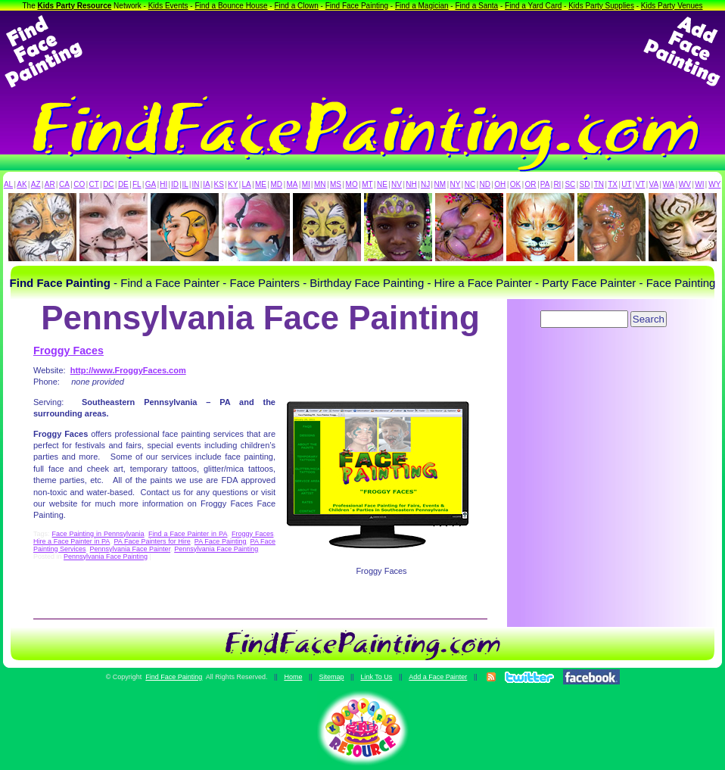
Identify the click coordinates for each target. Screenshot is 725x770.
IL (185, 184)
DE (123, 184)
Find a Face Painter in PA (187, 534)
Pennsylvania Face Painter (130, 549)
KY (233, 184)
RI (557, 184)
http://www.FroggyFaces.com (128, 370)
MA (292, 184)
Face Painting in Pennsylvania (98, 534)
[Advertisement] (362, 51)
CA (64, 184)
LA (246, 184)
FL (137, 184)
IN (195, 184)
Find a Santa (476, 6)
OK (515, 184)
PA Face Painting (220, 541)
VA (654, 184)
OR (531, 184)
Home (293, 677)
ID (175, 184)
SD (585, 184)
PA (545, 184)
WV (685, 184)
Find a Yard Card (533, 6)
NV (396, 184)
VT (641, 184)
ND (485, 184)
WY (714, 184)
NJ (425, 184)
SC (570, 184)
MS (335, 184)
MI (306, 184)
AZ (36, 184)
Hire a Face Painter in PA (71, 541)
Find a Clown (296, 6)
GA (150, 184)
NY (455, 184)
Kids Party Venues (672, 6)
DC (108, 184)
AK (21, 184)
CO (79, 184)
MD (277, 184)
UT (626, 184)
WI (699, 184)
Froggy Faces (68, 350)
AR (50, 184)
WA (669, 184)
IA (206, 184)
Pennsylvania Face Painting (216, 549)
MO (352, 184)
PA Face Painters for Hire (152, 541)
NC (470, 184)
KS (219, 184)
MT (367, 184)
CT (94, 184)
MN (320, 184)
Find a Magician (422, 6)
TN (599, 184)
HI (163, 184)
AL (8, 184)
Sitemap (331, 677)
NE (382, 184)
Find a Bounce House (230, 6)
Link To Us (376, 677)
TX (613, 184)
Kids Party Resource (75, 6)
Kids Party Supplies (601, 6)
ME (260, 184)
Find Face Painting (356, 6)
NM (440, 184)
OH (500, 184)
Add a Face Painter (438, 677)
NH (411, 184)
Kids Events (168, 6)
